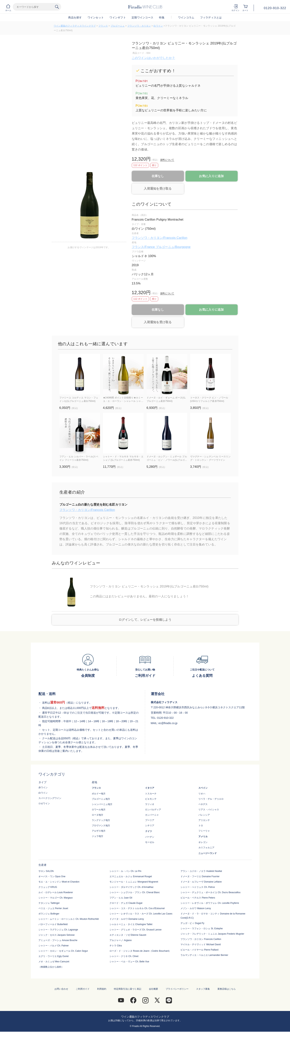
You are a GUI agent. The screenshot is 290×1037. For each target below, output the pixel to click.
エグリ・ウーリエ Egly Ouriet (53, 956)
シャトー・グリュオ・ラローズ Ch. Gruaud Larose (135, 929)
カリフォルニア (206, 847)
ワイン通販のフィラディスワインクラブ (75, 26)
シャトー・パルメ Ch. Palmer (53, 945)
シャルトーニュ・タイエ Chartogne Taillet (130, 924)
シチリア (149, 825)
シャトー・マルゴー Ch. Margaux (55, 897)
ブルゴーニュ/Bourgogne (173, 247)
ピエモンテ (151, 799)
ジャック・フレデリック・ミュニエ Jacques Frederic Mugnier (212, 934)
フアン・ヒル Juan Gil (120, 897)
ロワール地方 (98, 809)
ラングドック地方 (101, 820)
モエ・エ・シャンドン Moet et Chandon (58, 881)
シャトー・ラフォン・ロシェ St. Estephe (202, 928)
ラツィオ (149, 804)
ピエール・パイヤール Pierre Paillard (199, 949)
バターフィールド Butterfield (53, 924)
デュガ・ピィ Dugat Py (192, 923)
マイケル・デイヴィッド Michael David (201, 944)
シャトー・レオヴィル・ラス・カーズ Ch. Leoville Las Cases (140, 913)
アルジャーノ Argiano (120, 940)
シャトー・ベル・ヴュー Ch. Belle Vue (129, 961)
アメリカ (203, 836)
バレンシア (204, 815)
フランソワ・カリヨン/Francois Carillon (159, 237)
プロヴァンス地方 (101, 825)
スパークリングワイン (49, 798)
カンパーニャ (152, 815)
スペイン (203, 788)
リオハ (201, 793)
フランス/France (144, 247)
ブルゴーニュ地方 (101, 799)
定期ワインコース (142, 17)
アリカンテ (204, 820)
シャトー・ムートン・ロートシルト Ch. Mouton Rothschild (68, 919)
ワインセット (96, 17)
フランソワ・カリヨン (139, 26)
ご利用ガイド (82, 989)
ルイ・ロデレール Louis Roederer (55, 892)
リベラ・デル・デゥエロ (211, 799)
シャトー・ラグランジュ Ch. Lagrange (58, 929)
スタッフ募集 (203, 989)
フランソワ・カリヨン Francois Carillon (201, 939)
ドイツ (148, 831)
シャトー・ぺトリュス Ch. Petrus (198, 887)
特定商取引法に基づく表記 (127, 989)
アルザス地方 (98, 831)
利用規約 (101, 989)
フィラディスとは (211, 17)
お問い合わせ (61, 989)
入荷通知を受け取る (158, 188)
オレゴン (203, 842)
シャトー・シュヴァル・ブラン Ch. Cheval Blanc (134, 892)
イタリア (149, 788)
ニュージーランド (207, 853)
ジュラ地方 (97, 836)
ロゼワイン (44, 803)
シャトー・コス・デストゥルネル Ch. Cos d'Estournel (137, 908)
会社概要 (153, 989)
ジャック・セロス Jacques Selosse (56, 935)
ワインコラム (186, 17)
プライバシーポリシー (177, 989)
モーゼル (149, 842)
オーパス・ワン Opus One (52, 876)
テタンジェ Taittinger (49, 903)
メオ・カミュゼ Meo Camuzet (53, 961)
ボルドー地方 (98, 793)
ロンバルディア (153, 809)
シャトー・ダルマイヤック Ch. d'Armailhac (131, 887)
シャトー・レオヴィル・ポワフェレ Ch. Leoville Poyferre (210, 903)
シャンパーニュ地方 (102, 804)
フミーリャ (204, 831)
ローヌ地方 (97, 815)
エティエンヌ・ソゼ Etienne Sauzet (127, 935)
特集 (162, 17)
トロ (200, 825)
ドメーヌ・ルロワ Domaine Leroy (126, 919)
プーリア (149, 820)
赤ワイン (43, 787)
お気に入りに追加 (211, 176)
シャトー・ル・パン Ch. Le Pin (125, 871)
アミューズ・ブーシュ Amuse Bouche (57, 940)
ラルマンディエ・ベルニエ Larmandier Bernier (204, 955)
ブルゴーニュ (118, 26)
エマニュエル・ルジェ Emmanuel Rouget (130, 876)
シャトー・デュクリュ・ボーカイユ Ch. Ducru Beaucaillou (210, 892)
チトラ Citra (115, 945)
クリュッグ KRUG (47, 887)
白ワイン (158, 26)
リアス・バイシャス (208, 809)
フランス (103, 26)
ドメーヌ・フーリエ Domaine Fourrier (200, 876)
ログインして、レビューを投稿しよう (145, 619)
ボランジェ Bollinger (48, 913)
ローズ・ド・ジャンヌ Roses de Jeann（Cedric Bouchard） (140, 951)
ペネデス (203, 804)
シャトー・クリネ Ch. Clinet (123, 956)
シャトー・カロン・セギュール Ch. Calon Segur (63, 951)
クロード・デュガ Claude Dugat (125, 903)
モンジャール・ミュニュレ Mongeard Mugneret (133, 881)
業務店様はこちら (226, 989)
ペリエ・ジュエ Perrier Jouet (53, 908)
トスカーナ (151, 793)
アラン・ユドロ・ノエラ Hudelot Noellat (201, 871)
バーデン (149, 837)
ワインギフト (117, 17)
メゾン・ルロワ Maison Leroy (196, 908)
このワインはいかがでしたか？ (153, 57)
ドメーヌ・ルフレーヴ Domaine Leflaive (201, 881)
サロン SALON (46, 871)
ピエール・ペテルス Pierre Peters (198, 897)
